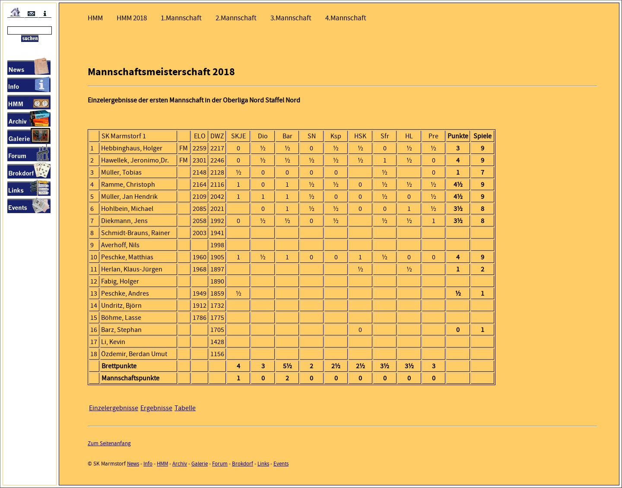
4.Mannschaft (345, 17)
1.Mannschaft (181, 17)
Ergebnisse (156, 408)
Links (263, 463)
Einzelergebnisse (113, 408)
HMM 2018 (132, 17)
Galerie (199, 463)
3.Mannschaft (290, 17)
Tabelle (185, 408)
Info (147, 463)
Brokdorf (242, 463)
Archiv (179, 463)
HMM (95, 17)
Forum (220, 463)
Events (281, 463)
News (133, 463)
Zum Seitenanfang (109, 443)
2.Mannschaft (236, 17)
